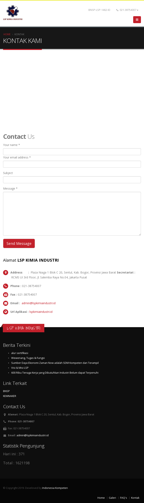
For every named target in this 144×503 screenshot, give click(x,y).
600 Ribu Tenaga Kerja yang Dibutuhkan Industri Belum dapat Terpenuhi (54, 372)
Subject (8, 173)
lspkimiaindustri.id (40, 312)
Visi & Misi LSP (20, 368)
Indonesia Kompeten (55, 488)
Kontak (135, 498)
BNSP (6, 391)
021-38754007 (127, 10)
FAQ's (123, 498)
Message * (10, 188)
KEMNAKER (9, 396)
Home (6, 34)
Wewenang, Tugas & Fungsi (28, 358)
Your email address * (17, 157)
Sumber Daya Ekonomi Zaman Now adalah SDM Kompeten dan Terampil (55, 363)
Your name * (11, 145)
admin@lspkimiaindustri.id (38, 303)
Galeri (112, 498)
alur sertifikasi (19, 353)
